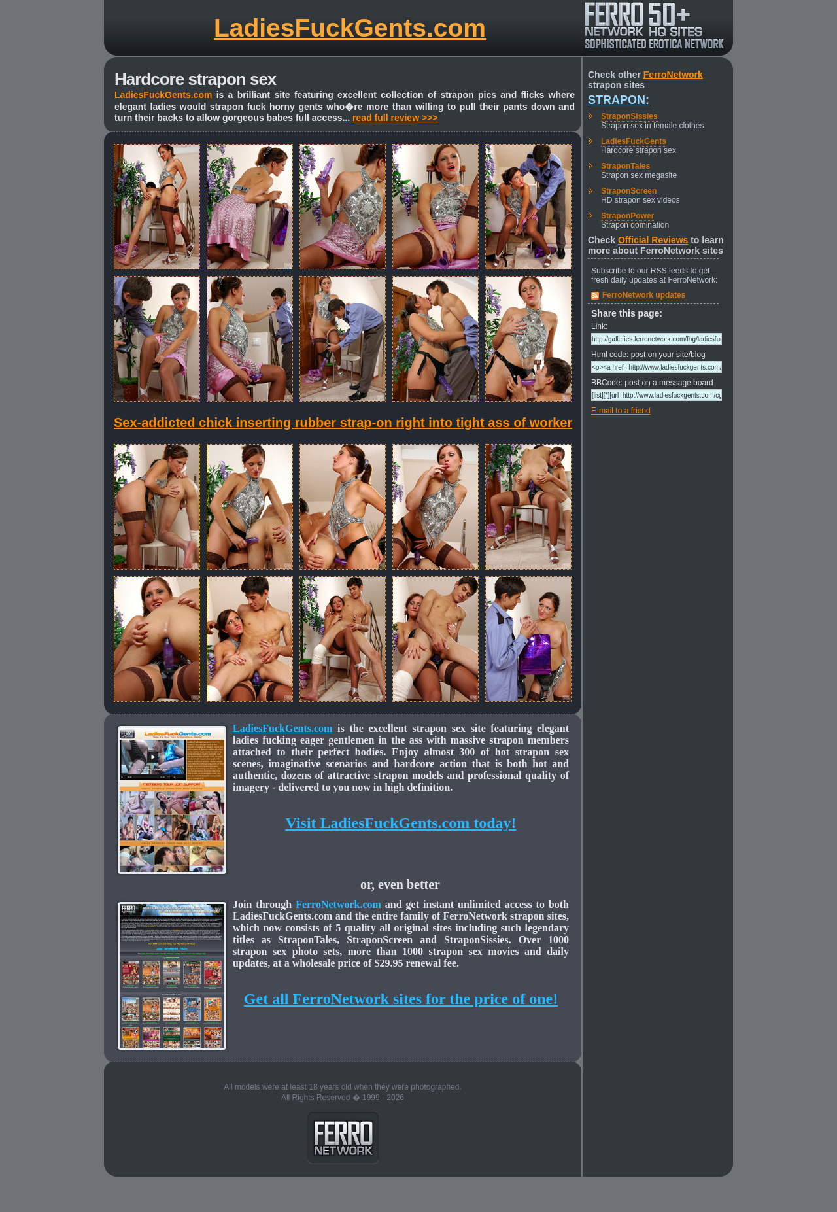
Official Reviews (653, 240)
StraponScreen (629, 191)
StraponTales (625, 166)
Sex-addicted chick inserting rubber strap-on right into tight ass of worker (343, 422)
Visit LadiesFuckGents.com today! (400, 822)
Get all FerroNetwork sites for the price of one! (401, 998)
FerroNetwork (673, 74)
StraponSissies (629, 116)
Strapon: (618, 100)
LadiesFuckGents (633, 141)
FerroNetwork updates (643, 295)
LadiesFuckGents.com (350, 28)
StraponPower (627, 215)
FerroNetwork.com (338, 904)
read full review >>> (394, 118)
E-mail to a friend (621, 410)
